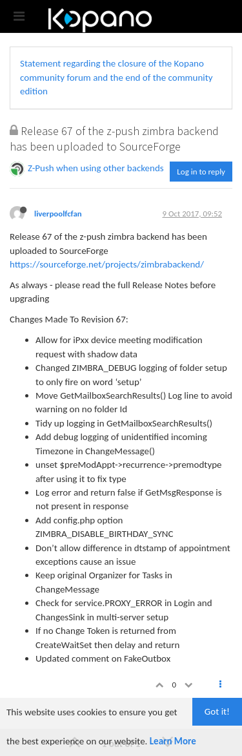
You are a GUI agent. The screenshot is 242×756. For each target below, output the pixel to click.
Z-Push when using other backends (96, 168)
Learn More (173, 741)
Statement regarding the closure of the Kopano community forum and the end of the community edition (116, 77)
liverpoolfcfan (58, 213)
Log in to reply (201, 171)
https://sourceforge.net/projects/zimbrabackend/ (107, 264)
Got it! (217, 711)
